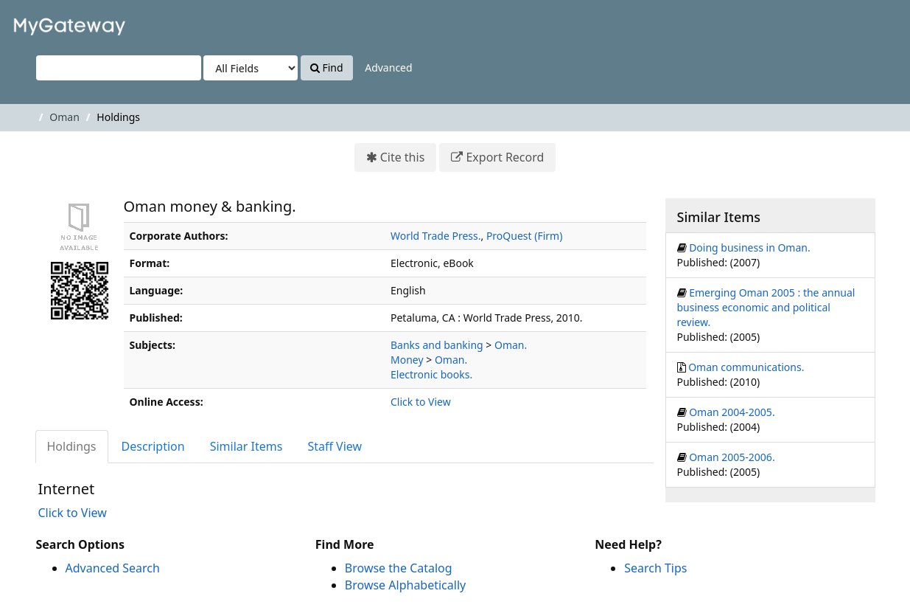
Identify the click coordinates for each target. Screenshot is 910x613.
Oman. (510, 345)
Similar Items (246, 446)
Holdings (72, 446)
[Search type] (250, 67)
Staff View (334, 446)
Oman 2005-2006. (732, 457)
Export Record (505, 157)
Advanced (388, 67)
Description (153, 446)
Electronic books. (431, 374)
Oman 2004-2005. (732, 412)
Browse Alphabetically (405, 585)
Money (407, 360)
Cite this (402, 157)
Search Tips (655, 568)
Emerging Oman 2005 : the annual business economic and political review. (766, 307)
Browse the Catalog (398, 568)
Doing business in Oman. (750, 247)
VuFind (47, 22)
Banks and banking (437, 345)
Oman (64, 117)
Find (326, 67)
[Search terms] (118, 67)
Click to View (421, 402)
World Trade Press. (435, 236)
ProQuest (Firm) (524, 236)
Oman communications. (746, 367)
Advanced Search (113, 568)
